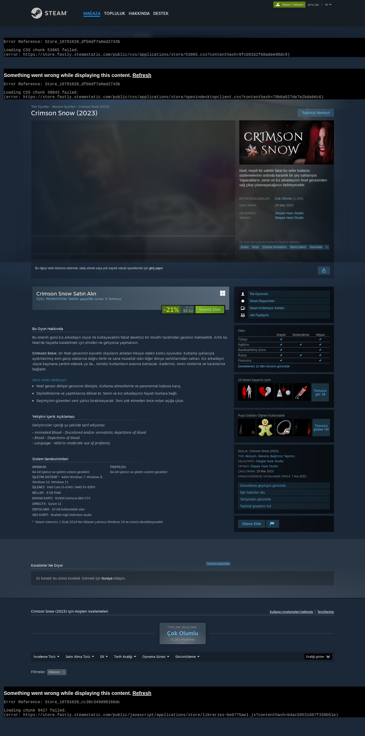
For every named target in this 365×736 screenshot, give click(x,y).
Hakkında (139, 13)
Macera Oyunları (63, 113)
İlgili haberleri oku (252, 498)
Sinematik (316, 253)
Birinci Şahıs (298, 253)
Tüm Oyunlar (40, 113)
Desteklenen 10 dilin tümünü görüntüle (264, 372)
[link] (178, 316)
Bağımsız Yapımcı (282, 462)
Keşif (255, 253)
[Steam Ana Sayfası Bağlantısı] (53, 17)
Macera (263, 462)
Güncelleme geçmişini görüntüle (263, 492)
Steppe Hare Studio (289, 219)
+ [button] (327, 253)
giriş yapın (156, 274)
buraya (107, 584)
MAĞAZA (91, 13)
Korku (244, 253)
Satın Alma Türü (78, 663)
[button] (210, 316)
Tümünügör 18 (320, 398)
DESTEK (161, 13)
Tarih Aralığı (123, 663)
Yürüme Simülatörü (274, 253)
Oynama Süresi (153, 663)
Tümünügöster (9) (321, 433)
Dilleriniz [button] (54, 678)
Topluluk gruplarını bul (255, 512)
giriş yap (313, 4)
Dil (102, 663)
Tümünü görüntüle (218, 569)
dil (326, 4)
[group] (182, 678)
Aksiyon (250, 462)
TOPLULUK (114, 13)
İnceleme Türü (45, 663)
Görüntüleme (185, 663)
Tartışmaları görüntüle (255, 505)
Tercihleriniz (325, 618)
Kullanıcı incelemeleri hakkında (291, 618)
